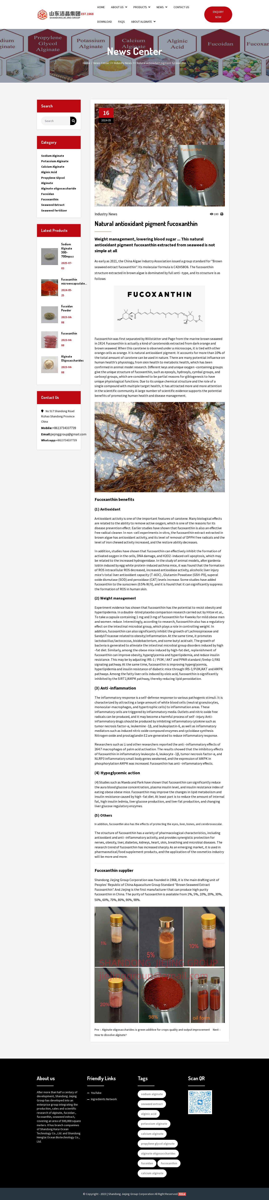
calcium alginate (152, 1134)
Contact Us (181, 7)
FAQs (121, 22)
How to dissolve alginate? (111, 1035)
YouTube (96, 1093)
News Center (101, 63)
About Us (119, 7)
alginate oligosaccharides (158, 1153)
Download (104, 22)
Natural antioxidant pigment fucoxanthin (161, 63)
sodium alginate (152, 1094)
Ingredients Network (104, 1099)
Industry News (123, 63)
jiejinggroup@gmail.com (63, 434)
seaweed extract (152, 1104)
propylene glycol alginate (157, 1143)
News (162, 7)
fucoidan (147, 1163)
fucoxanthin (169, 1163)
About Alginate (143, 22)
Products (141, 7)
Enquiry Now (218, 14)
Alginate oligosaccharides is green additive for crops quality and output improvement (156, 1030)
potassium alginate (154, 1124)
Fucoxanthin (69, 333)
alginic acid (148, 1114)
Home (101, 7)
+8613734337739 (58, 428)
